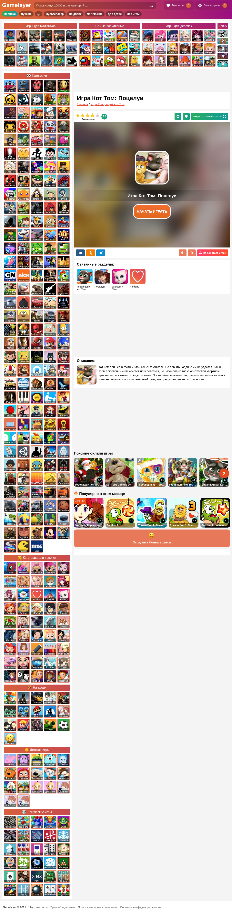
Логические (95, 14)
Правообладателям (62, 907)
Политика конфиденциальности (140, 907)
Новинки (10, 14)
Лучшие (26, 14)
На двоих (75, 14)
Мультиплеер (55, 14)
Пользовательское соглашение (97, 907)
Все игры (133, 14)
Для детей (115, 14)
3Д (38, 14)
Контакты (41, 907)
